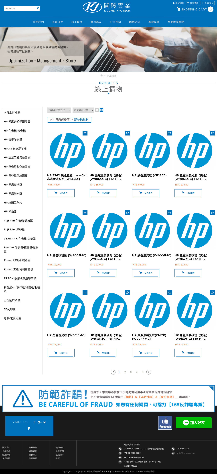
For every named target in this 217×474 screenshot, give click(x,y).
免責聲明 (60, 451)
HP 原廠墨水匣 (13, 193)
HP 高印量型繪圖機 (16, 175)
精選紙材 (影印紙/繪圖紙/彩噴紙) (22, 289)
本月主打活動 (12, 112)
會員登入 (207, 3)
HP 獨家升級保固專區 (17, 121)
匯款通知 (178, 3)
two (97, 110)
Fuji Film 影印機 (14, 229)
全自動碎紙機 (12, 300)
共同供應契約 (176, 22)
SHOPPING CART (195, 9)
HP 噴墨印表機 (13, 139)
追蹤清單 (60, 455)
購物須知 (134, 22)
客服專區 (153, 22)
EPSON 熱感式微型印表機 (20, 278)
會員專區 (96, 22)
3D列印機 (10, 309)
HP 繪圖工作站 (13, 202)
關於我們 (38, 22)
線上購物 (76, 22)
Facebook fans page (165, 423)
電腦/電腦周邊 (12, 318)
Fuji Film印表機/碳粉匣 (18, 220)
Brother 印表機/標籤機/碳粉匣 (21, 249)
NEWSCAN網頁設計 (146, 471)
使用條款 (60, 447)
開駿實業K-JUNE (108, 7)
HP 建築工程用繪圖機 (17, 157)
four (101, 110)
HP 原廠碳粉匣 (13, 184)
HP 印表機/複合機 (15, 130)
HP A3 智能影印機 (15, 148)
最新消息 (57, 22)
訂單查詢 (193, 3)
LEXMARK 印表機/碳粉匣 (20, 238)
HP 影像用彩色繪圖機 (17, 166)
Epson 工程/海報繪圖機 (18, 269)
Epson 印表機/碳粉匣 (17, 260)
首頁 (58, 458)
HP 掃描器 (10, 211)
